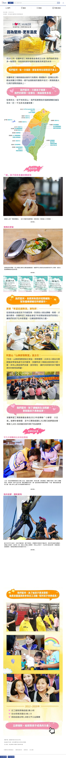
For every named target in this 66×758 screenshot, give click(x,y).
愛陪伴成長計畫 (19, 749)
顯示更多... (33, 222)
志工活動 (31, 749)
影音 (40, 8)
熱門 (8, 8)
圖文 (24, 8)
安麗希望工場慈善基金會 (8, 749)
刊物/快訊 (57, 8)
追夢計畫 (25, 749)
